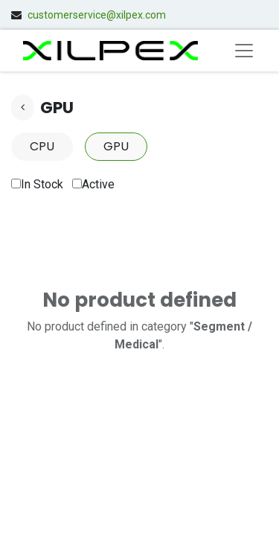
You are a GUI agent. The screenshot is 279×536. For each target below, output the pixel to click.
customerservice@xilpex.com (97, 15)
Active (93, 184)
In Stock (37, 184)
